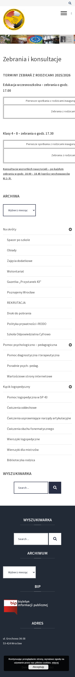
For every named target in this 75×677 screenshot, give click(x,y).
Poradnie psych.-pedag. (23, 366)
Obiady (11, 250)
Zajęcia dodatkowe (19, 261)
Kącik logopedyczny (16, 387)
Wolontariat (15, 271)
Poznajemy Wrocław (21, 292)
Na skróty (9, 229)
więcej (55, 662)
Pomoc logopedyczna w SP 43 (27, 397)
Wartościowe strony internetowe (29, 376)
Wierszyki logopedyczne (23, 439)
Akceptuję (38, 667)
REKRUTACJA (16, 303)
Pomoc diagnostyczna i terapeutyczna (33, 355)
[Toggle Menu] (64, 13)
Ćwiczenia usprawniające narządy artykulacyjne (39, 418)
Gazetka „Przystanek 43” (24, 282)
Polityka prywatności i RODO (26, 324)
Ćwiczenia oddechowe (22, 408)
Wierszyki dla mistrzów (23, 450)
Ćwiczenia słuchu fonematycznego (30, 429)
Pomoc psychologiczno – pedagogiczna (30, 345)
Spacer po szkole (18, 240)
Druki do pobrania (19, 313)
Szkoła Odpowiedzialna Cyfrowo (29, 334)
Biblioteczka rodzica (21, 460)
